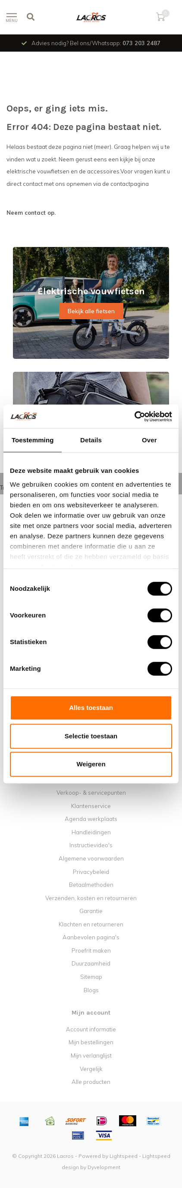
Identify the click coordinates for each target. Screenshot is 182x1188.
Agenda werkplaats (91, 818)
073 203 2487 (141, 43)
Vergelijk (91, 1068)
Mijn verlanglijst (91, 1055)
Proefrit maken (91, 950)
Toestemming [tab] (33, 440)
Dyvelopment (104, 1167)
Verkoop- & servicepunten (91, 792)
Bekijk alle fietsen (91, 311)
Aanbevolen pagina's (91, 937)
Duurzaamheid (91, 963)
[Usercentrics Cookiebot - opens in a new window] (134, 416)
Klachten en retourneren (91, 924)
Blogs (91, 990)
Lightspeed (124, 1156)
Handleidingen (91, 832)
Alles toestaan (91, 707)
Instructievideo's (91, 845)
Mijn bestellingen (91, 1042)
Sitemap (91, 976)
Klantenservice (91, 805)
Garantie (91, 910)
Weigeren (90, 764)
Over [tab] (149, 440)
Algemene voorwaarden (91, 858)
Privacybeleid (91, 871)
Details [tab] (91, 440)
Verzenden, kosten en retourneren (91, 898)
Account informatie (91, 1029)
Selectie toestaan (91, 736)
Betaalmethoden (91, 884)
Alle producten (91, 1081)
